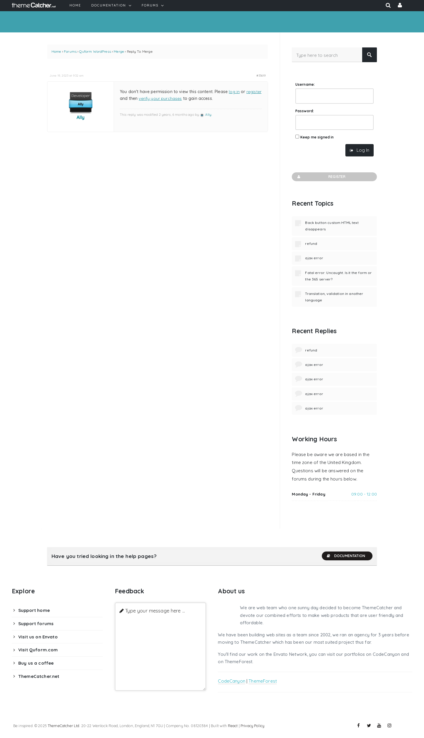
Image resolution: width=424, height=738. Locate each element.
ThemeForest (263, 681)
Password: (304, 111)
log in (234, 91)
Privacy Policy (252, 725)
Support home (34, 610)
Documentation (345, 556)
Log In (363, 150)
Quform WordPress (95, 51)
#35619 (261, 75)
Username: (305, 84)
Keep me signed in (317, 137)
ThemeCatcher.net (38, 676)
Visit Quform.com (38, 650)
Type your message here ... (155, 610)
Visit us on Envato (38, 637)
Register (320, 176)
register (253, 91)
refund (311, 243)
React (233, 725)
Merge (119, 51)
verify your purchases (160, 98)
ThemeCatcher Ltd (63, 725)
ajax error (314, 258)
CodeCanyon (231, 681)
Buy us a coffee (36, 663)
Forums (70, 51)
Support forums (36, 623)
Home (56, 51)
